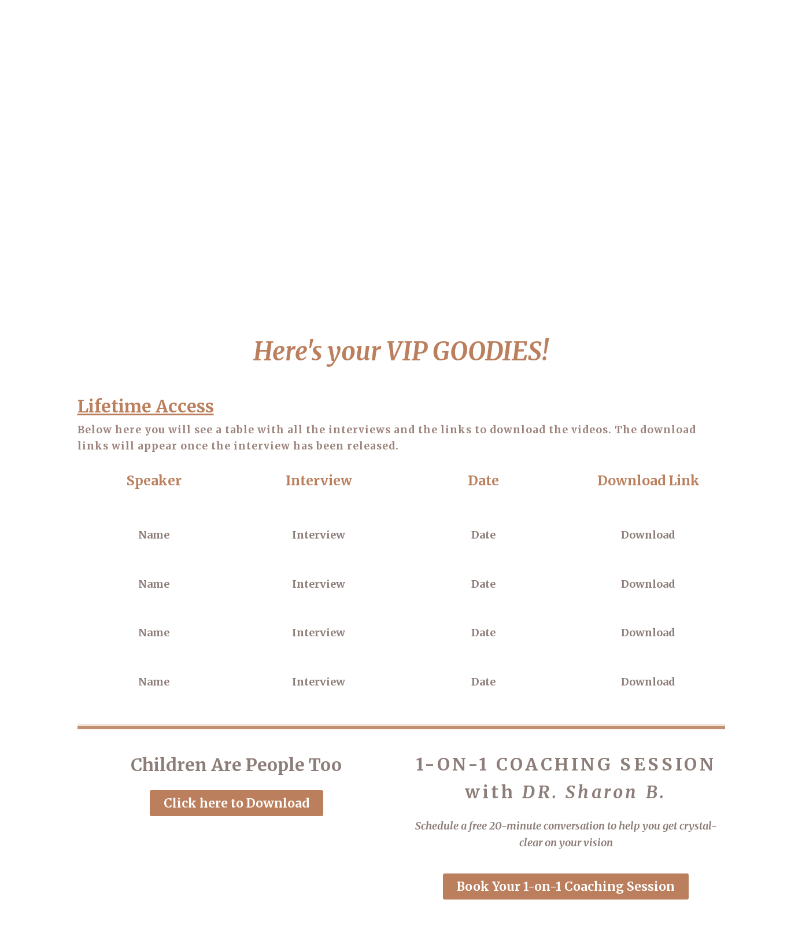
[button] (236, 803)
